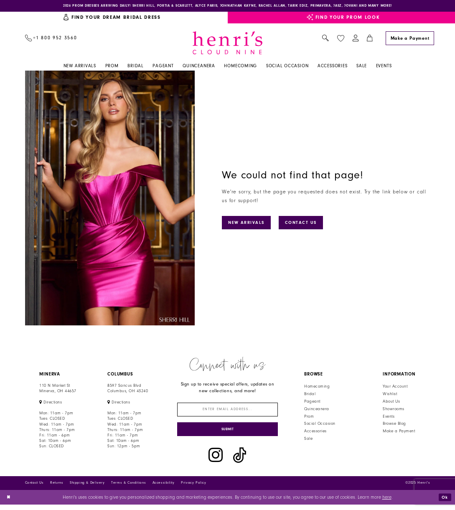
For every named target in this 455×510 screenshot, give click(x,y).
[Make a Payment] (410, 39)
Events (388, 417)
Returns (56, 488)
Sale (308, 439)
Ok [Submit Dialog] (444, 502)
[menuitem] (51, 39)
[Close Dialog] (9, 502)
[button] (355, 39)
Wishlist (390, 395)
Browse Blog (394, 425)
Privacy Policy (193, 488)
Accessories (315, 432)
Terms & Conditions (128, 488)
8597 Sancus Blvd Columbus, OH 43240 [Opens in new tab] (127, 390)
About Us (391, 402)
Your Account (395, 388)
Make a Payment (399, 432)
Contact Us (307, 223)
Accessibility (164, 488)
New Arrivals (249, 223)
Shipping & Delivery (87, 488)
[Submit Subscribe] (227, 433)
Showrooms (393, 410)
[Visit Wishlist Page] (340, 39)
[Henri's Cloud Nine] (228, 44)
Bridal (309, 395)
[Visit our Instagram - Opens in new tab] (215, 460)
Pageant (312, 402)
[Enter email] (227, 411)
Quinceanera (316, 410)
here (386, 502)
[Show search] (325, 39)
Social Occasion (319, 425)
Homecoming (317, 388)
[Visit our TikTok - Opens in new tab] (240, 460)
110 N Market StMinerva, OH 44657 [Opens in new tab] (57, 390)
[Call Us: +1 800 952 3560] (51, 39)
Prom (309, 417)
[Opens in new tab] (50, 403)
